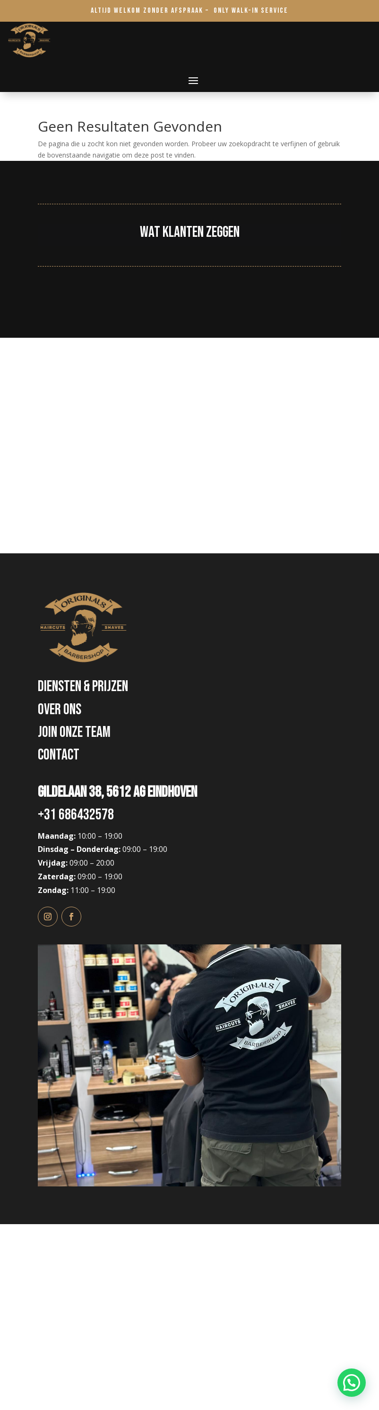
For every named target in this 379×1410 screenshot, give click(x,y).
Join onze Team (74, 732)
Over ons (59, 710)
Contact (58, 755)
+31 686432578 (76, 815)
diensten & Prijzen (83, 686)
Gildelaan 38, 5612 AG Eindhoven (117, 792)
